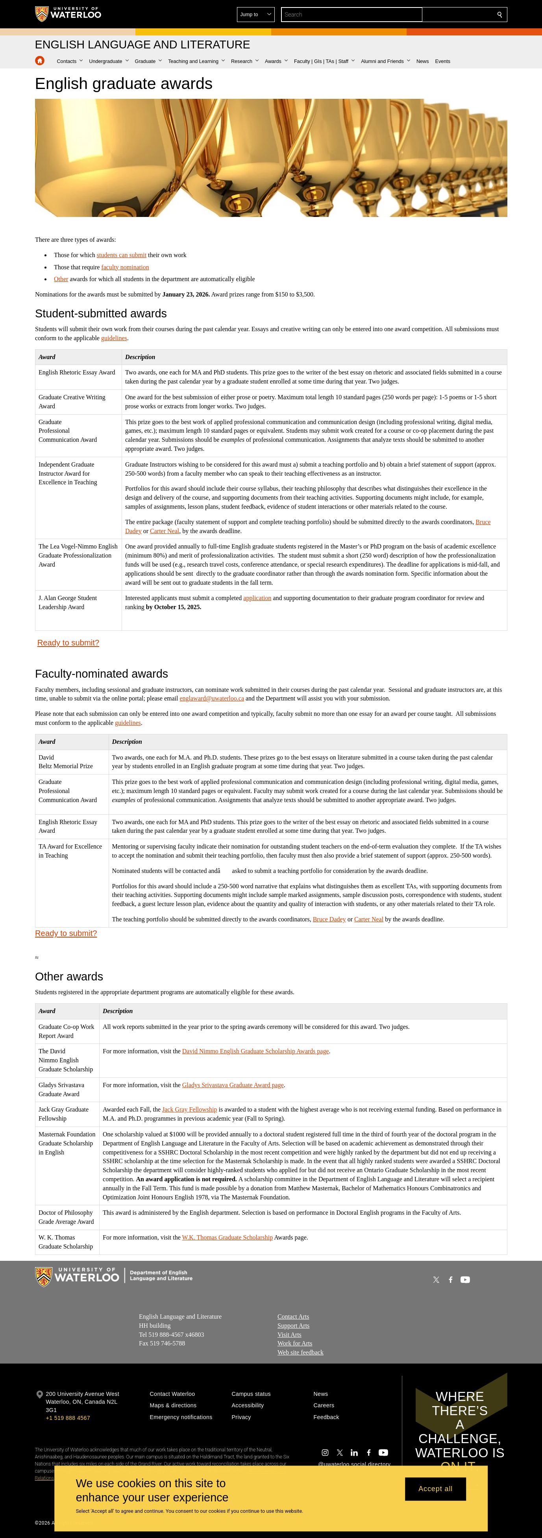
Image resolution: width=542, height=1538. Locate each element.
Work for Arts (294, 1343)
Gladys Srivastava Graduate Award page (232, 1084)
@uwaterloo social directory (354, 1464)
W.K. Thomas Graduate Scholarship (227, 1237)
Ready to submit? (68, 642)
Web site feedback (300, 1352)
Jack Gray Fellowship (189, 1109)
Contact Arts (293, 1316)
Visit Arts (289, 1334)
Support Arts (293, 1325)
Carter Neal (164, 530)
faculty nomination (125, 266)
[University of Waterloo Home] (68, 14)
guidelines (114, 338)
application (257, 598)
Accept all (435, 1489)
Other (61, 279)
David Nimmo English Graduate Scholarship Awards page (255, 1051)
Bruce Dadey (329, 919)
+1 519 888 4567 (68, 1418)
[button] (442, 14)
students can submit (121, 254)
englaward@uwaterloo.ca (211, 698)
